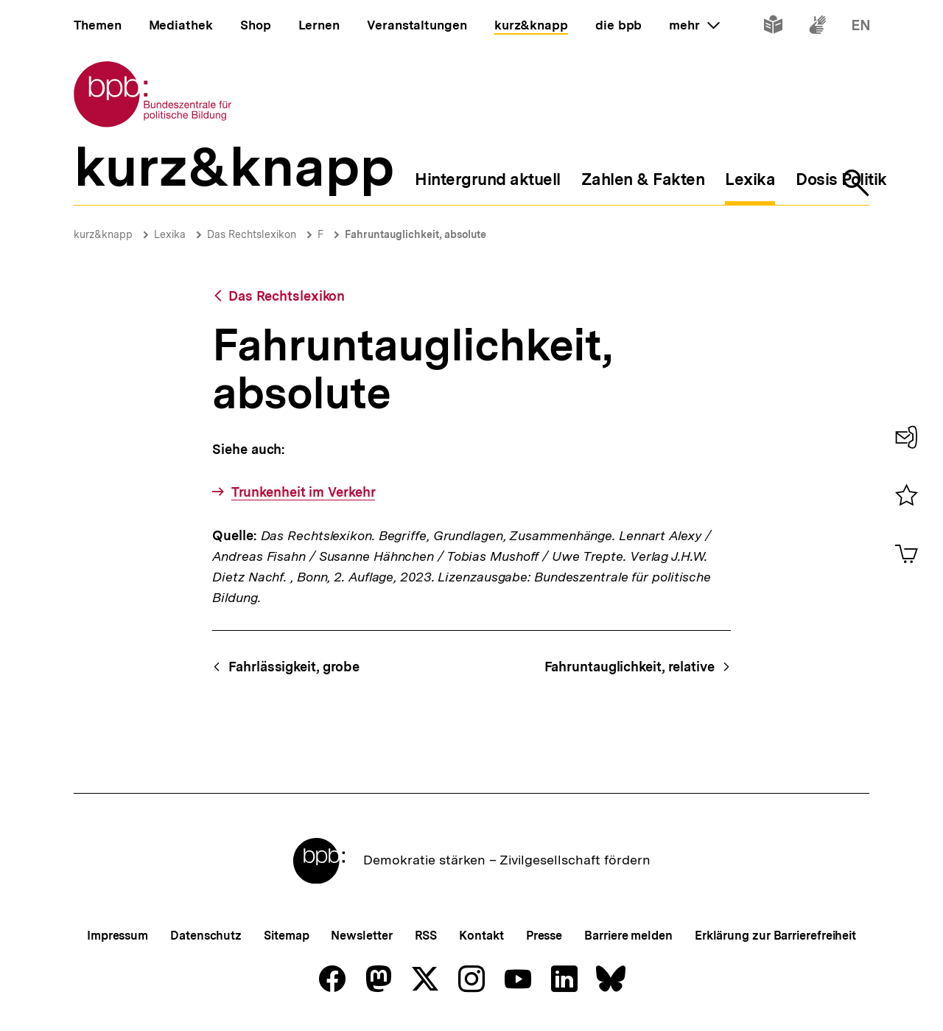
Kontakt (481, 936)
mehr (694, 25)
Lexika (170, 234)
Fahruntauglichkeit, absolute (415, 234)
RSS (426, 936)
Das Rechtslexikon (251, 234)
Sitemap (286, 936)
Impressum (117, 936)
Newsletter (361, 936)
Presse (544, 936)
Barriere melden (628, 936)
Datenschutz (206, 936)
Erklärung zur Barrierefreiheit (775, 936)
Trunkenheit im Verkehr (303, 492)
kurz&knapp (103, 234)
